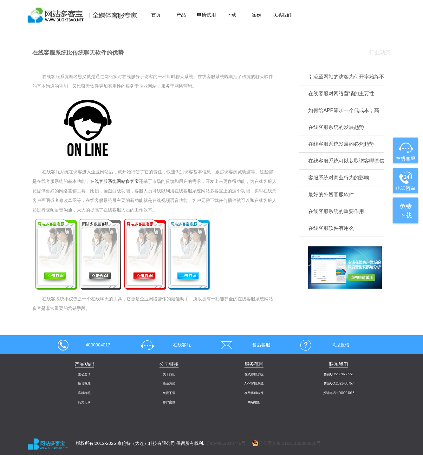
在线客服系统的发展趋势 (336, 127)
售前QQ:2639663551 (339, 374)
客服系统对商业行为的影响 (338, 177)
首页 (156, 14)
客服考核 (84, 393)
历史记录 (84, 402)
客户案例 (169, 402)
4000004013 (84, 344)
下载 (231, 14)
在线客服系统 (254, 374)
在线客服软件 (254, 393)
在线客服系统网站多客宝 (114, 181)
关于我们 (169, 374)
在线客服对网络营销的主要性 (341, 93)
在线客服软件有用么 (331, 228)
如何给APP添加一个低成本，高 (343, 110)
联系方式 (169, 383)
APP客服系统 (254, 383)
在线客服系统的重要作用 (336, 211)
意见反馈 (322, 344)
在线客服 (164, 344)
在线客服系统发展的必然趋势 (341, 144)
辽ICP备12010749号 (225, 443)
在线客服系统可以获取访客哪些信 (346, 161)
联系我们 (281, 14)
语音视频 (84, 383)
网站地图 (254, 402)
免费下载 (169, 393)
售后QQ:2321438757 (339, 383)
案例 (257, 14)
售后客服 (243, 344)
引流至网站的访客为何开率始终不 (346, 76)
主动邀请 (84, 374)
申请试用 (206, 14)
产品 (181, 14)
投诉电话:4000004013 (338, 393)
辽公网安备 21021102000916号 (283, 443)
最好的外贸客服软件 (331, 194)
